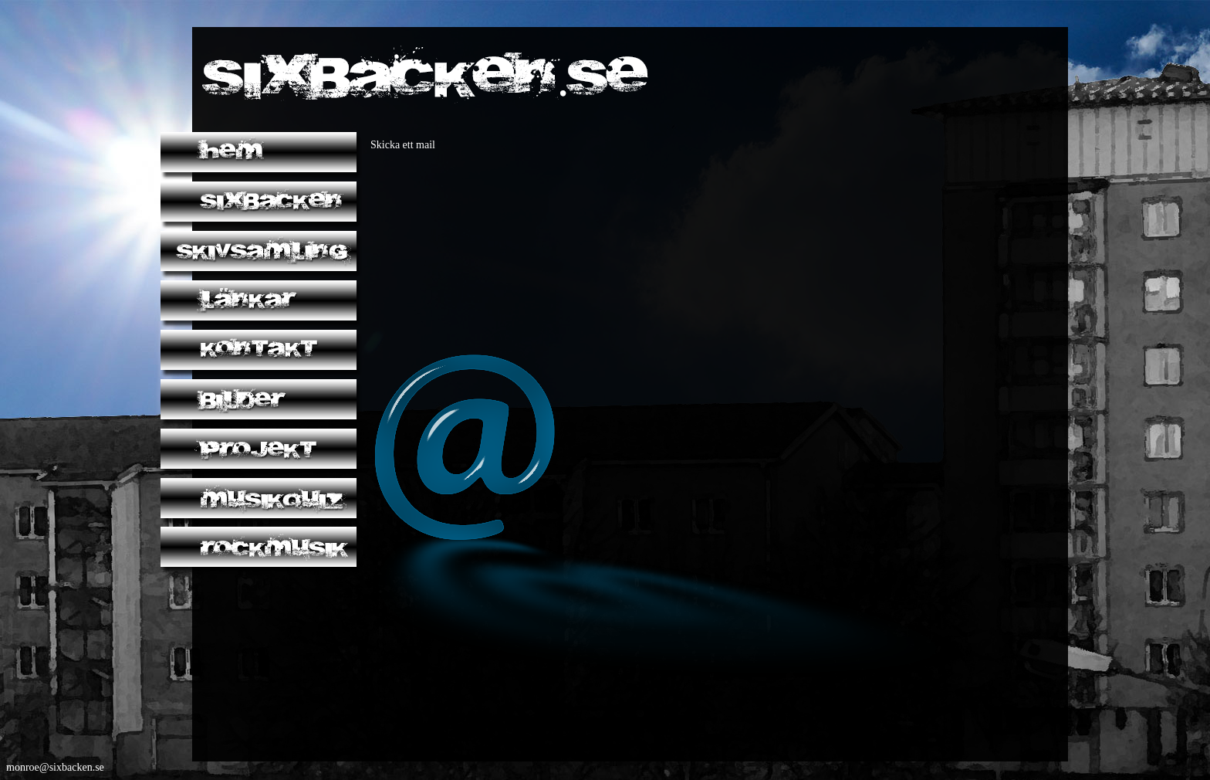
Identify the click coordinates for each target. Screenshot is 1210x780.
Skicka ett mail (402, 145)
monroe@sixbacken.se (55, 767)
